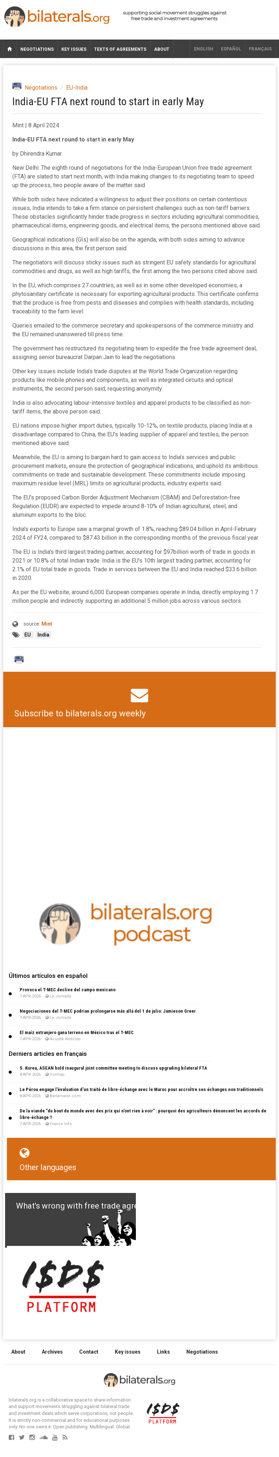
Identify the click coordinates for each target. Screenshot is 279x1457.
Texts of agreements (120, 49)
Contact (88, 1352)
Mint (46, 624)
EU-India (77, 87)
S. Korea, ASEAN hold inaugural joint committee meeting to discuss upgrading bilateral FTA (113, 1068)
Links (163, 1352)
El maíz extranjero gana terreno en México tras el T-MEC (77, 1032)
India (43, 635)
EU (28, 635)
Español (231, 49)
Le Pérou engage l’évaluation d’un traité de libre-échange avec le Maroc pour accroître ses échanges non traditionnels (141, 1089)
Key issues (73, 49)
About (161, 49)
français (260, 49)
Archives (52, 1352)
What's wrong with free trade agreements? (93, 1205)
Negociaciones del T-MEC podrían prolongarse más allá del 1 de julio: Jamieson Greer (108, 1011)
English (203, 49)
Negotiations (37, 49)
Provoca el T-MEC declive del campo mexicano (68, 989)
